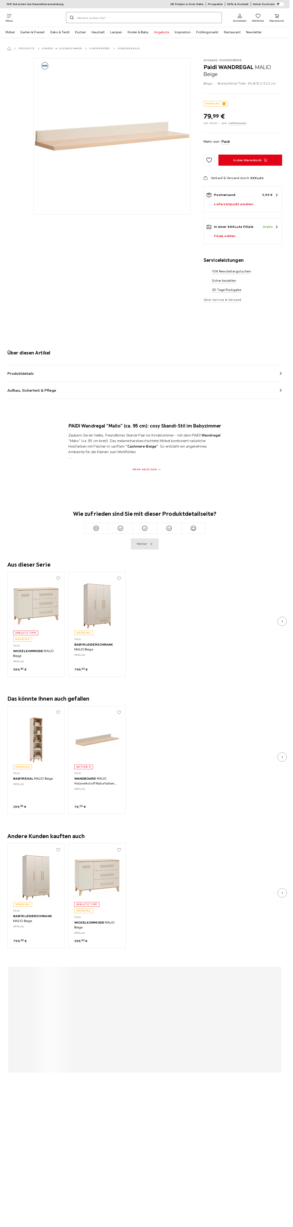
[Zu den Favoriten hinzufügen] (209, 160)
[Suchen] (71, 17)
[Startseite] (9, 48)
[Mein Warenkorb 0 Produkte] (276, 17)
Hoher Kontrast (268, 4)
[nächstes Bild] (282, 621)
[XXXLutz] (39, 17)
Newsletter (254, 32)
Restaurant (232, 32)
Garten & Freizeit (32, 32)
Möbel (10, 32)
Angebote (161, 32)
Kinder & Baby (138, 32)
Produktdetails (20, 373)
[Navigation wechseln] (9, 17)
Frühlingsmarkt (207, 32)
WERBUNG (213, 103)
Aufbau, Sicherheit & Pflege (31, 390)
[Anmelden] (239, 17)
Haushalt (98, 32)
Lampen (116, 32)
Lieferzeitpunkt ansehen (233, 204)
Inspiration (183, 32)
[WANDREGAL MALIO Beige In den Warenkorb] (250, 160)
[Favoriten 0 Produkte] (258, 17)
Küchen (80, 32)
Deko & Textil (59, 32)
